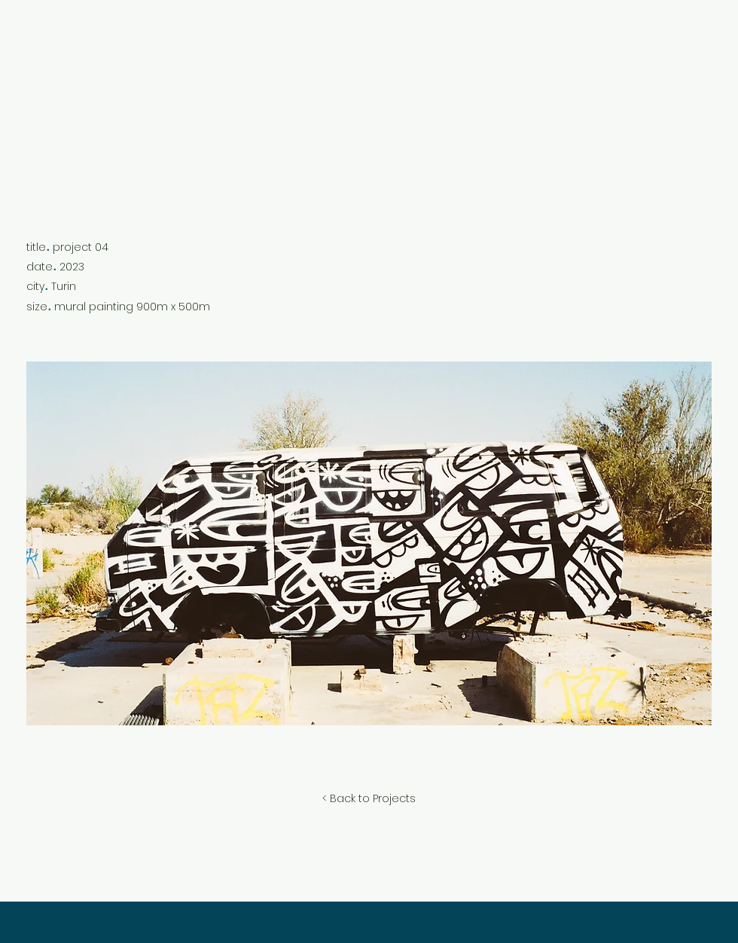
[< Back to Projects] (369, 799)
